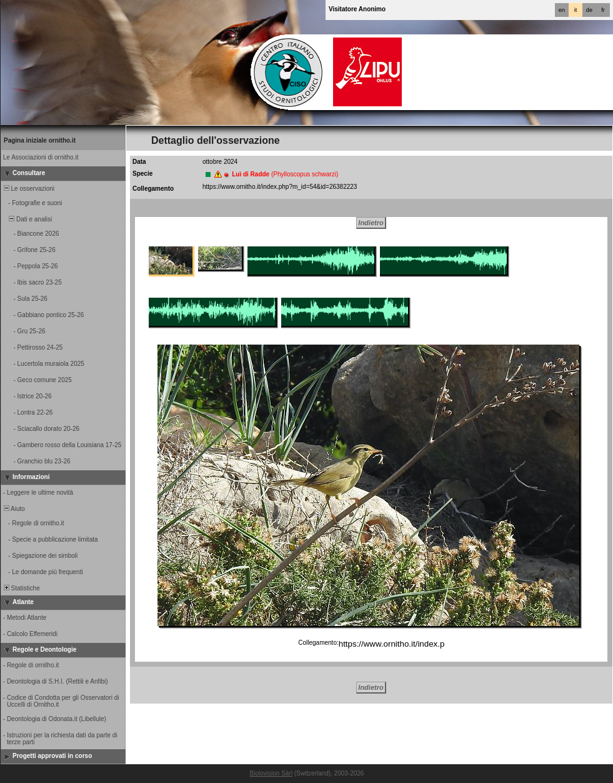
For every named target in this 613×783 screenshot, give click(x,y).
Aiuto (13, 508)
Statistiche (21, 588)
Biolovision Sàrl (271, 773)
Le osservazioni (28, 188)
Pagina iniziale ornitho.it (40, 140)
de (589, 10)
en (562, 10)
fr (603, 10)
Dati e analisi (27, 219)
